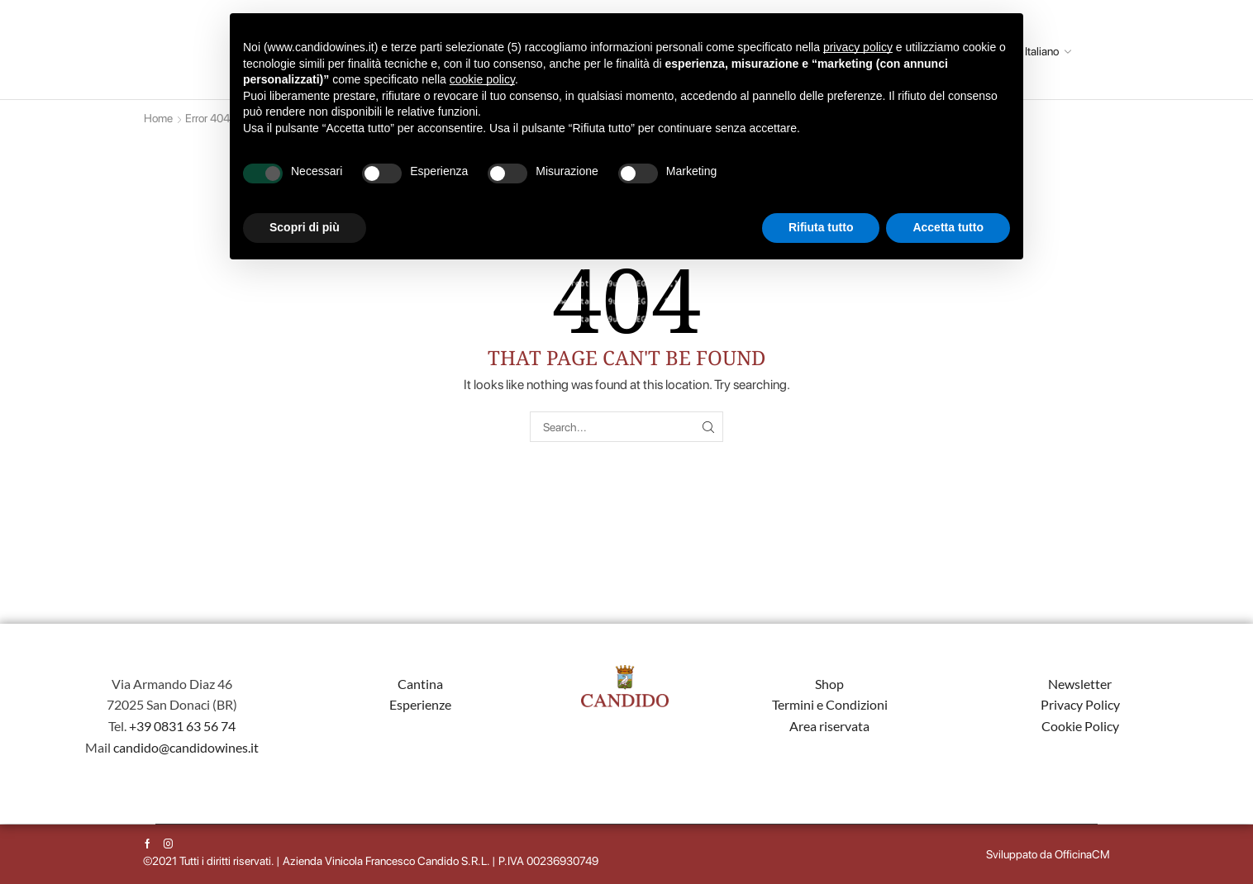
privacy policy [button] (858, 47)
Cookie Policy (1080, 726)
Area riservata (829, 726)
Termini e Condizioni (830, 704)
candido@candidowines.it (186, 747)
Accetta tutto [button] (948, 227)
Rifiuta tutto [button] (821, 227)
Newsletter (1080, 684)
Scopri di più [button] (304, 227)
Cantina (420, 684)
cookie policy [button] (482, 79)
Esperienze (420, 704)
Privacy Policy (1080, 704)
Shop (829, 684)
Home (158, 118)
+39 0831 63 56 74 (182, 726)
